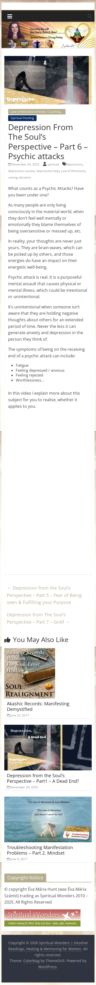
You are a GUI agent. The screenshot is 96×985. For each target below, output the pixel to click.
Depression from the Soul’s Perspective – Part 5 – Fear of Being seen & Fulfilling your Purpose (44, 595)
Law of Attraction (73, 171)
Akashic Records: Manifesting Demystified (38, 706)
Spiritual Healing (22, 118)
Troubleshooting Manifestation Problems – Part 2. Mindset (40, 850)
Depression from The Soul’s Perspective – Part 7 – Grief (38, 618)
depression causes (21, 171)
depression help (48, 171)
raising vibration (19, 177)
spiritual (53, 164)
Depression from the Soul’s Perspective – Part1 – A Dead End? (43, 778)
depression (74, 164)
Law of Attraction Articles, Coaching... (37, 111)
